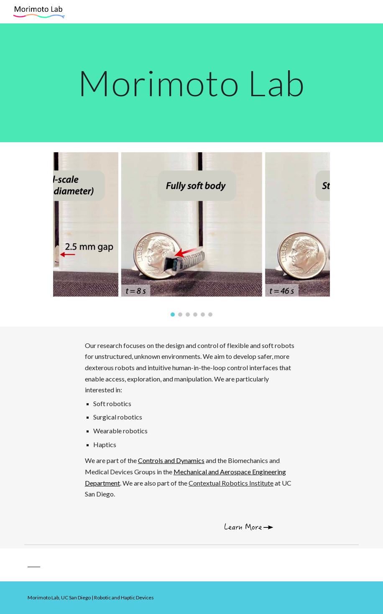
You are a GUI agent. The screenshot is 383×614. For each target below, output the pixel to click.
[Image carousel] (191, 234)
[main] (191, 82)
